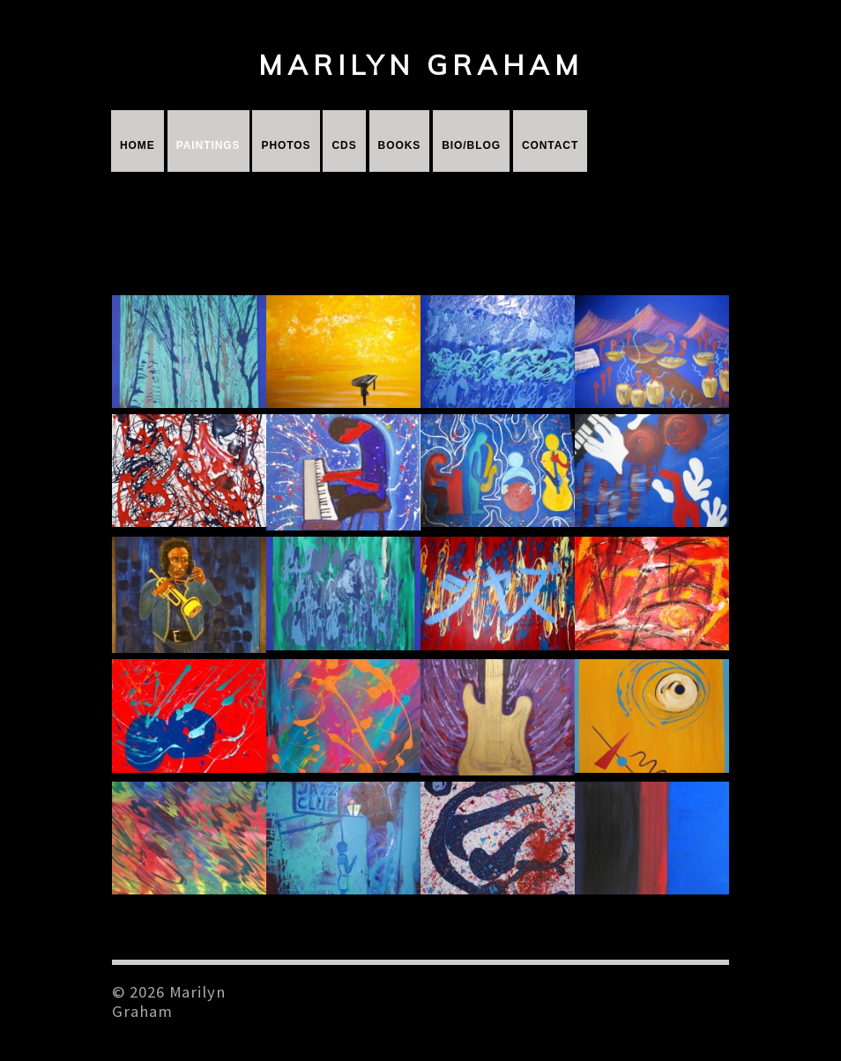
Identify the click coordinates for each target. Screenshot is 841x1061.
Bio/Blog (471, 145)
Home (137, 145)
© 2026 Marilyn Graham (169, 1001)
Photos (285, 145)
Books (399, 145)
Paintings (208, 145)
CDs (343, 145)
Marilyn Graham (421, 65)
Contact (550, 145)
